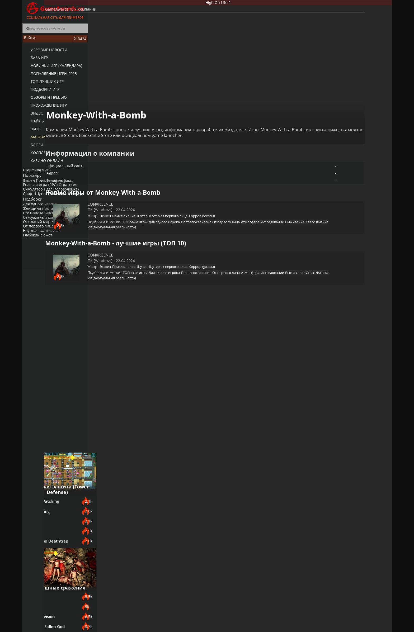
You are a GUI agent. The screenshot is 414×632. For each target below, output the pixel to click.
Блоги (32, 147)
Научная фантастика (44, 243)
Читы (31, 132)
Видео (32, 116)
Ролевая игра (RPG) (42, 190)
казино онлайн (42, 163)
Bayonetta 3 (330, 355)
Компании (132, 14)
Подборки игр (40, 92)
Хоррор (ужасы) (249, 199)
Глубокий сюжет (39, 248)
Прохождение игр (44, 108)
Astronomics (330, 252)
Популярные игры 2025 (49, 76)
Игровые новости (44, 52)
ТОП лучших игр (42, 84)
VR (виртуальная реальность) (250, 215)
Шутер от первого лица (212, 199)
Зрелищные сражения (352, 329)
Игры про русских (352, 445)
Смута (324, 457)
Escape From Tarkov (337, 501)
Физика (216, 215)
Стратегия (71, 190)
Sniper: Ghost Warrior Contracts (338, 472)
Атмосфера (133, 215)
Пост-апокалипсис (41, 226)
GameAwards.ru (105, 14)
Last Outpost (330, 265)
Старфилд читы (39, 172)
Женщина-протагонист (46, 221)
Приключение (52, 185)
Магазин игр (39, 139)
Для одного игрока (42, 217)
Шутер (44, 199)
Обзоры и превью (44, 100)
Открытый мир (38, 234)
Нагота (61, 234)
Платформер (36, 203)
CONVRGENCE (138, 182)
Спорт (30, 199)
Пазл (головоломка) (64, 194)
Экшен (31, 185)
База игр (34, 60)
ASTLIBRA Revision (336, 368)
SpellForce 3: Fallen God (340, 382)
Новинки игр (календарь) (52, 68)
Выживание (183, 215)
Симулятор (35, 194)
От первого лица (40, 239)
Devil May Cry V (333, 396)
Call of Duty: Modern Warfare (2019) (337, 487)
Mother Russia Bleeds (339, 515)
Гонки (58, 199)
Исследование (158, 215)
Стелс (201, 215)
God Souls (327, 341)
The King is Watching (338, 224)
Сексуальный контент (44, 230)
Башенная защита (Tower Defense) (352, 209)
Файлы (33, 124)
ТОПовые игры (171, 208)
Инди (75, 234)
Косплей (35, 155)
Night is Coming (333, 238)
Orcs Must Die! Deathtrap (342, 279)
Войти (55, 42)
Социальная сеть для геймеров (55, 10)
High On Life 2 (240, 3)
